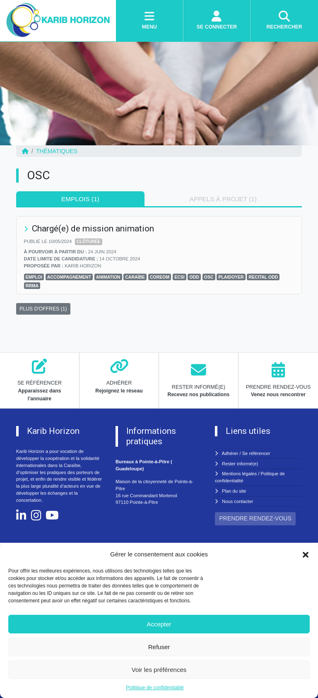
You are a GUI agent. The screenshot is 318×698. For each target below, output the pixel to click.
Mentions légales (239, 473)
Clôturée (89, 241)
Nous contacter (237, 501)
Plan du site (234, 491)
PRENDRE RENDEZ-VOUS (255, 518)
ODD (194, 276)
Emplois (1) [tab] (80, 198)
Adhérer (230, 453)
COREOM (159, 276)
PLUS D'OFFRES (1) (43, 309)
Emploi (34, 276)
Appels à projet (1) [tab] (223, 198)
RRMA (32, 285)
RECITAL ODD (263, 276)
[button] (305, 554)
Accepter (159, 624)
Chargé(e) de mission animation (93, 228)
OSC (209, 276)
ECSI (179, 276)
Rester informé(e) (240, 463)
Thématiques (56, 151)
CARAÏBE (135, 276)
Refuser (159, 646)
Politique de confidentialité (154, 688)
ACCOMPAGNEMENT (69, 276)
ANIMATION (108, 276)
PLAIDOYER (230, 276)
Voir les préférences (159, 669)
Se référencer (256, 453)
